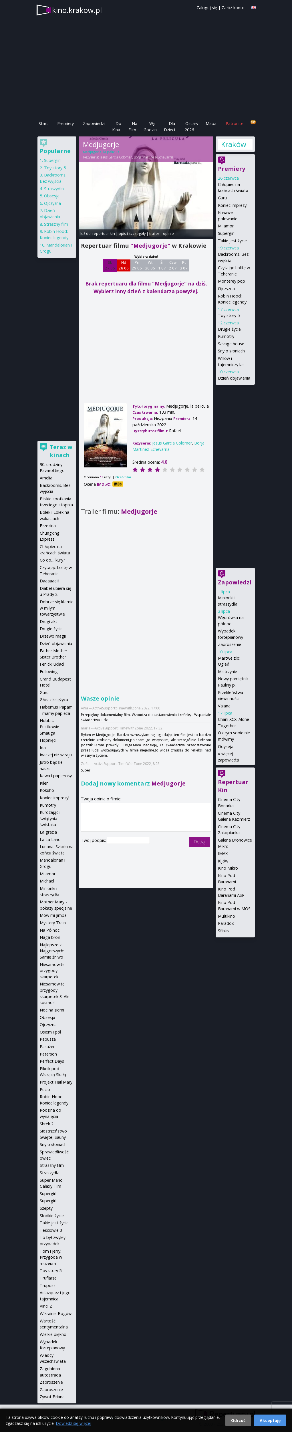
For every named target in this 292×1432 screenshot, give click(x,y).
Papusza (48, 1039)
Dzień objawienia (234, 378)
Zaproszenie (229, 644)
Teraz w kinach (60, 451)
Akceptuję (270, 1420)
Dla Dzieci (169, 126)
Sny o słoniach (231, 351)
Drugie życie (229, 329)
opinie (168, 233)
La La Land (50, 839)
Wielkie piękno (53, 1334)
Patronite (234, 123)
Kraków (233, 144)
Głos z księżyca (54, 699)
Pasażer (47, 1046)
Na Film (132, 126)
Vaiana (224, 706)
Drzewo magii (53, 636)
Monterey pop (231, 281)
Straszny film (56, 224)
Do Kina (116, 126)
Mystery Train (53, 922)
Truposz (47, 1285)
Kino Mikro (228, 868)
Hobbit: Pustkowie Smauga (49, 726)
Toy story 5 (229, 315)
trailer (154, 233)
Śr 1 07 (162, 265)
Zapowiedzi (94, 123)
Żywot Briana (52, 1396)
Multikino (226, 916)
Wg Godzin (150, 126)
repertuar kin (103, 233)
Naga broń (50, 937)
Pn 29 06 (137, 265)
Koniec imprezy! (232, 205)
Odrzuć (238, 1420)
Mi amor (226, 226)
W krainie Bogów (55, 1313)
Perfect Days (52, 1061)
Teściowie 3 (51, 1230)
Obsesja (51, 196)
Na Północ (49, 930)
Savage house (231, 343)
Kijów (223, 861)
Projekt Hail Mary (56, 1082)
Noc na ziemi (52, 1010)
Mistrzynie (227, 671)
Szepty (46, 1208)
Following (49, 671)
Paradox (226, 923)
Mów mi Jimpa (53, 915)
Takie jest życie (232, 240)
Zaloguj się (206, 7)
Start (43, 123)
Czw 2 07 (173, 265)
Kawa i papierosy (56, 775)
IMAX (223, 853)
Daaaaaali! (49, 581)
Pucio (45, 1089)
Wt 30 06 (150, 265)
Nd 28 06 (124, 265)
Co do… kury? (52, 560)
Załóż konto (233, 7)
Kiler (44, 783)
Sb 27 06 (110, 265)
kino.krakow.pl (77, 10)
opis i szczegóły (132, 233)
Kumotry (226, 336)
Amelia (46, 478)
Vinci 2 (46, 1306)
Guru (222, 198)
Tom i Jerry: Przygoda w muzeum (51, 1257)
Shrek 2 (46, 1123)
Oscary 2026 (191, 126)
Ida (43, 747)
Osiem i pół (50, 1032)
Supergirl (226, 233)
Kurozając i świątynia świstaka (50, 818)
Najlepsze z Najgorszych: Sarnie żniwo (52, 951)
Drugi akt (48, 621)
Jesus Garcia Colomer (116, 157)
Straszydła (54, 188)
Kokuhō (47, 790)
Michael (47, 881)
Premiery (65, 123)
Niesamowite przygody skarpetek (52, 970)
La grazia (48, 832)
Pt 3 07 (184, 265)
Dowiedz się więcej (73, 1423)
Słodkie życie (52, 1215)
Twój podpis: (94, 840)
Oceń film (123, 477)
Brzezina (48, 525)
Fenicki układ (52, 664)
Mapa (211, 123)
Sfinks (223, 930)
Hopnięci (48, 740)
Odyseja (225, 746)
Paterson (48, 1054)
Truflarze (48, 1278)
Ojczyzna (226, 288)
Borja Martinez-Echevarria (154, 157)
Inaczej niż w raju (56, 754)
